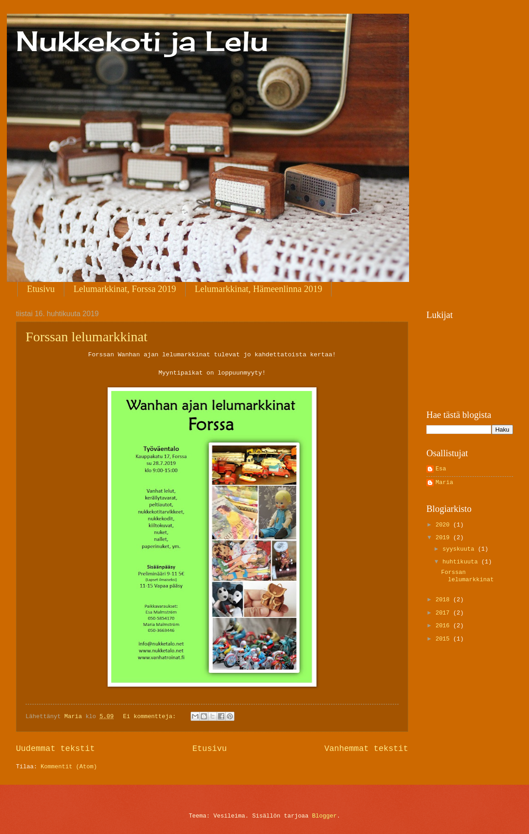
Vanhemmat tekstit (366, 748)
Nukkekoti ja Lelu (142, 40)
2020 (444, 524)
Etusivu (41, 289)
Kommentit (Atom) (69, 766)
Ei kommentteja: (151, 716)
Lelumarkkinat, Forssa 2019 (124, 289)
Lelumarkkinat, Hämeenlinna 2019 (258, 289)
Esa (441, 468)
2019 (444, 537)
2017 (444, 613)
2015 (444, 639)
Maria (444, 482)
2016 (444, 625)
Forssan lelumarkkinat (86, 336)
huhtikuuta (461, 561)
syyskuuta (459, 549)
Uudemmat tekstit (55, 748)
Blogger (324, 816)
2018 (444, 599)
